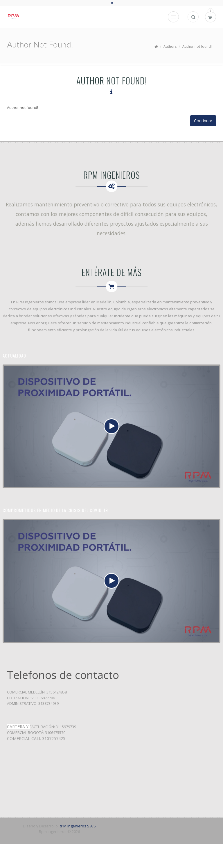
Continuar (203, 120)
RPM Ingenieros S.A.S (77, 826)
